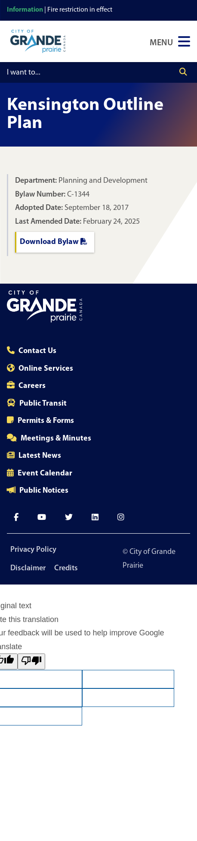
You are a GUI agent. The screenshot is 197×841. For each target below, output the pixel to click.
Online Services (45, 369)
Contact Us (37, 351)
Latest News (39, 456)
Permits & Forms (46, 421)
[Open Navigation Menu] (170, 41)
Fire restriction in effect (79, 9)
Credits (66, 568)
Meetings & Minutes (56, 439)
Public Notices (43, 491)
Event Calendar (45, 473)
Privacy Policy (33, 550)
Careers (32, 386)
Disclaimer (28, 568)
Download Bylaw (53, 242)
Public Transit (43, 404)
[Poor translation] (31, 661)
